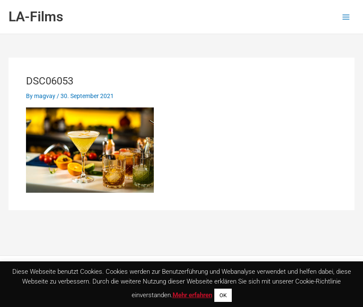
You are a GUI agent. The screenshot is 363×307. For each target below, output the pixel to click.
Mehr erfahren (192, 295)
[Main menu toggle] (346, 17)
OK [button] (223, 295)
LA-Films (36, 17)
